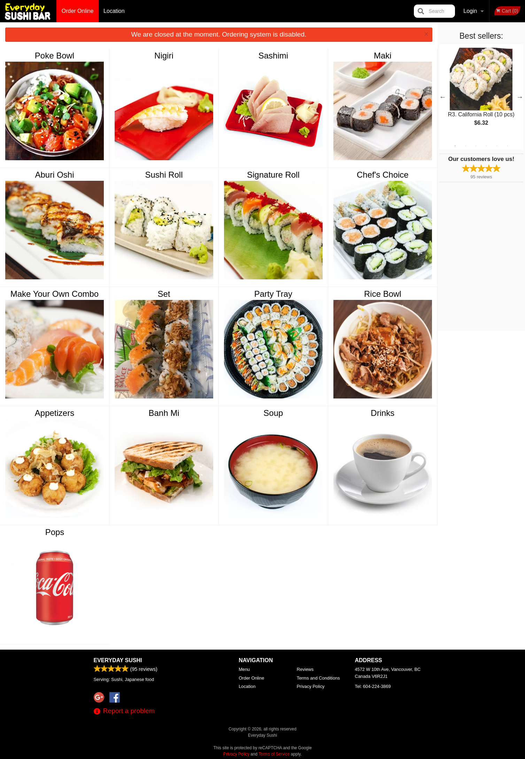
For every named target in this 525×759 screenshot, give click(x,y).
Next (519, 96)
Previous (442, 96)
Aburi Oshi (54, 174)
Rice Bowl (382, 294)
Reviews (305, 669)
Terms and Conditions (318, 678)
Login (470, 11)
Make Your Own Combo (54, 294)
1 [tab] (454, 145)
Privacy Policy (311, 686)
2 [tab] (465, 145)
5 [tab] (496, 145)
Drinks (382, 413)
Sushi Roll (164, 174)
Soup (273, 413)
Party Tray (273, 294)
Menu (244, 669)
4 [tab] (486, 145)
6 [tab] (507, 145)
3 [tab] (475, 145)
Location (114, 11)
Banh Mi (163, 413)
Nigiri (163, 55)
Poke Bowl (54, 55)
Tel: (373, 686)
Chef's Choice (383, 174)
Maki (383, 55)
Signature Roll (273, 174)
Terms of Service (273, 754)
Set (163, 294)
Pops (54, 532)
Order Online (78, 11)
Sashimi (273, 55)
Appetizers (54, 413)
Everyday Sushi (118, 660)
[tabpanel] (481, 92)
